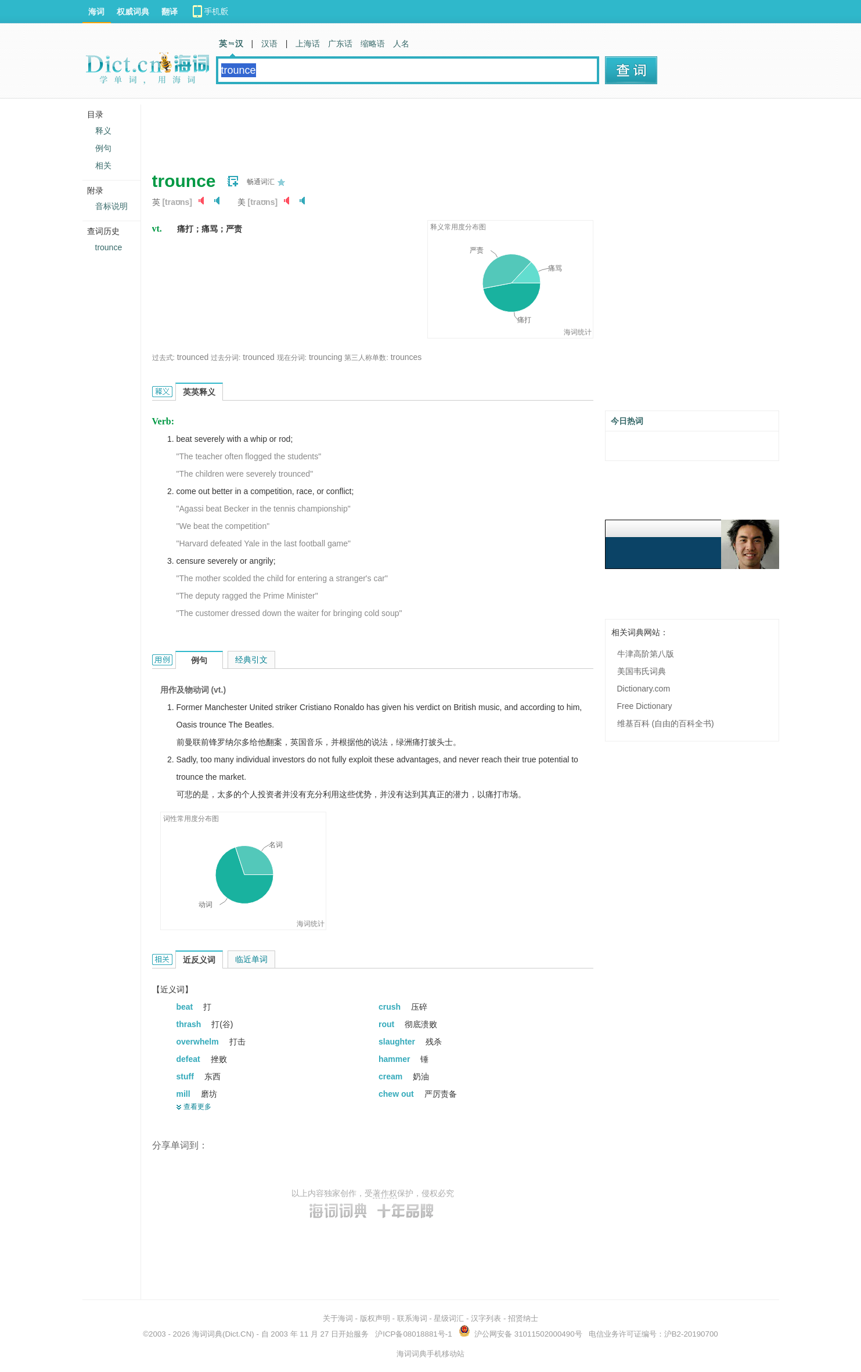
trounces (406, 357)
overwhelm (198, 1041)
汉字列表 (486, 1318)
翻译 (169, 11)
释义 (103, 130)
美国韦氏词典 (641, 671)
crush (391, 1006)
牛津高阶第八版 (645, 653)
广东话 (340, 43)
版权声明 (375, 1318)
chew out (397, 1094)
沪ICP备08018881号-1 (413, 1334)
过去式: (163, 358)
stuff (186, 1076)
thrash (190, 1024)
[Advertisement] (363, 131)
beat (186, 1006)
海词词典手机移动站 (430, 1353)
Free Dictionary (644, 706)
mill (184, 1094)
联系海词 (412, 1318)
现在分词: (292, 358)
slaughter (398, 1041)
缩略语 (373, 43)
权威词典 (133, 11)
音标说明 (111, 206)
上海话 (308, 43)
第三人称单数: (366, 358)
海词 (96, 11)
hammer (395, 1059)
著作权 (385, 1193)
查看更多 (197, 1107)
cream (392, 1076)
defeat (189, 1059)
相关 (103, 165)
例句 (103, 148)
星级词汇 (449, 1318)
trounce (109, 247)
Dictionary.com (644, 688)
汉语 (269, 43)
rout (388, 1024)
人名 (401, 43)
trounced (192, 357)
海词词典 (207, 1334)
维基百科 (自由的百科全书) (665, 723)
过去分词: (225, 358)
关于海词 (338, 1318)
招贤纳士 (523, 1318)
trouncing (326, 357)
